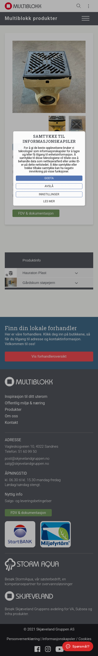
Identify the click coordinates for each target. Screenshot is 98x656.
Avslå (49, 186)
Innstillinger (49, 194)
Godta (49, 178)
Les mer (49, 201)
